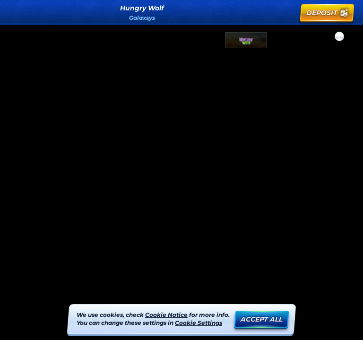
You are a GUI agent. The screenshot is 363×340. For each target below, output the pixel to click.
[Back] (15, 12)
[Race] (288, 12)
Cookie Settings (198, 323)
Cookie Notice (166, 314)
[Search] (267, 12)
